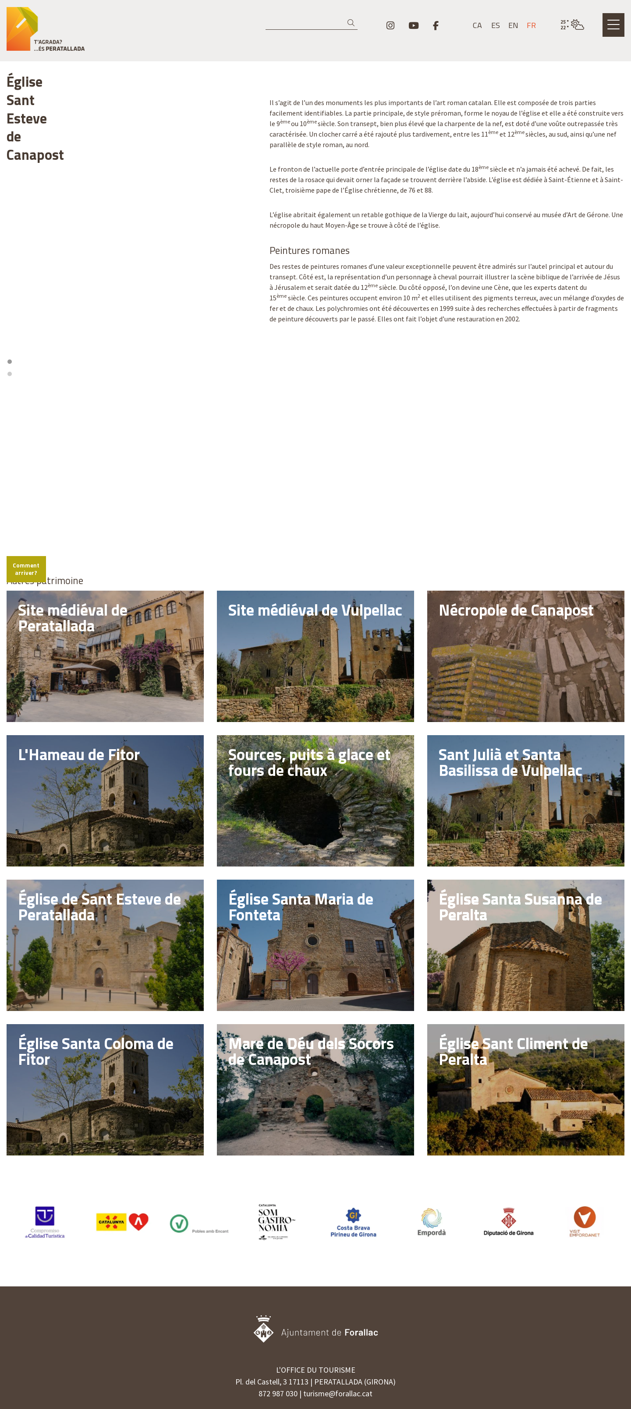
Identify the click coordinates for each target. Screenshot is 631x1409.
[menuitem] (390, 25)
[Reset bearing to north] (245, 342)
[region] (131, 198)
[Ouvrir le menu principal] (613, 25)
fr (531, 25)
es (495, 25)
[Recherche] (312, 23)
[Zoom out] (245, 330)
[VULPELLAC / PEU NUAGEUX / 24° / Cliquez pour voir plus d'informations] (572, 25)
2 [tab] (134, 289)
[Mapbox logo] (28, 456)
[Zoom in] (245, 317)
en (513, 25)
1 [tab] (128, 289)
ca (477, 25)
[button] (352, 23)
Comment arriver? (38, 480)
